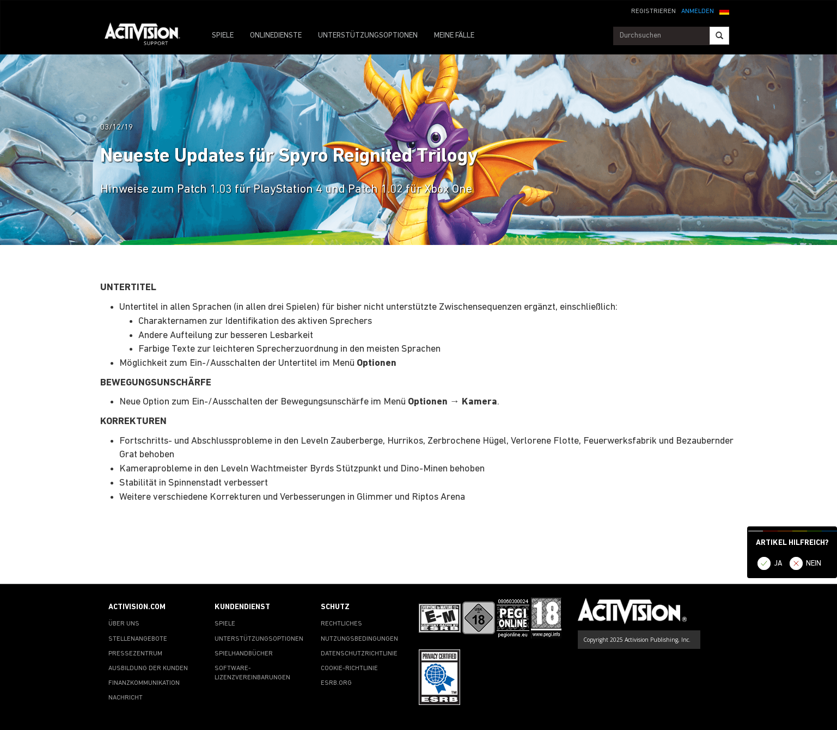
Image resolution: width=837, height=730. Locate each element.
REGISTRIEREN (653, 11)
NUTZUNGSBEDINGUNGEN (359, 639)
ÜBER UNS (123, 624)
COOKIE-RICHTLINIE (349, 668)
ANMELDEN (697, 11)
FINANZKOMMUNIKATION (144, 683)
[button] (724, 10)
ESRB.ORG (336, 683)
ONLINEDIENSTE (276, 36)
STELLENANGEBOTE (137, 639)
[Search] (719, 36)
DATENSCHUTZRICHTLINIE (359, 654)
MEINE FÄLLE (454, 36)
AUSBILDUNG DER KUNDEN (148, 668)
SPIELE (223, 36)
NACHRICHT (125, 698)
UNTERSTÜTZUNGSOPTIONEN (368, 36)
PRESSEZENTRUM (135, 654)
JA (778, 564)
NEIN (813, 564)
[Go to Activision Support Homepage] (147, 36)
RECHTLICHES (341, 624)
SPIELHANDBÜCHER (244, 654)
